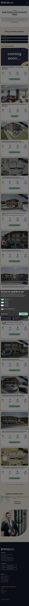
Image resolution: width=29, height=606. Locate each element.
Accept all (23, 313)
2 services (6, 300)
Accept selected (4, 313)
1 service (6, 303)
